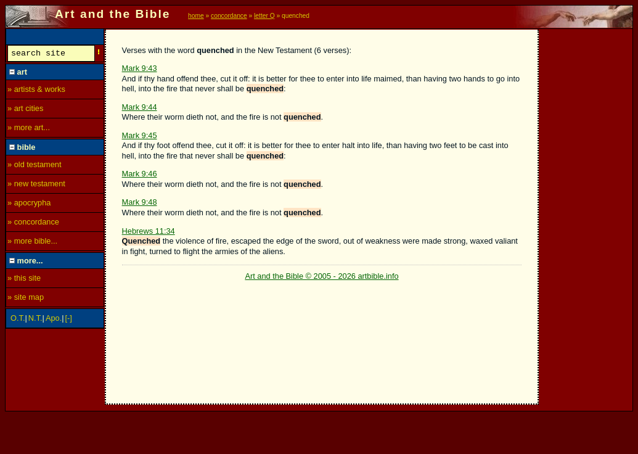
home (196, 15)
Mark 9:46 (139, 173)
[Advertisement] (586, 214)
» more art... (28, 129)
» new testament (36, 185)
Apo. (54, 319)
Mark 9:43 (139, 68)
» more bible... (32, 242)
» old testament (34, 166)
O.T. (17, 319)
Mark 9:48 (139, 202)
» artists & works (36, 91)
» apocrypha (29, 204)
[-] (68, 319)
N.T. (35, 319)
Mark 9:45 (139, 135)
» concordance (33, 223)
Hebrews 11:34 (148, 231)
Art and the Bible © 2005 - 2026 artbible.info (321, 276)
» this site (24, 279)
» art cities (25, 110)
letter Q (264, 15)
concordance (229, 15)
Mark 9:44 (139, 107)
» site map (25, 298)
